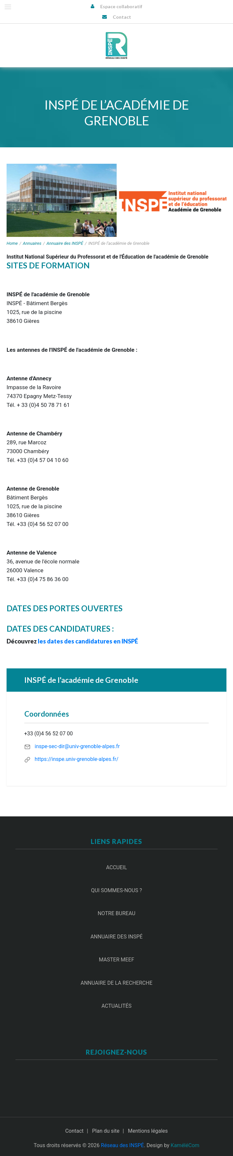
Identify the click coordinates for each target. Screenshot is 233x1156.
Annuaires (32, 243)
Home (12, 243)
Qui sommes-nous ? (116, 890)
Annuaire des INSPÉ (65, 243)
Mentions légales (148, 1131)
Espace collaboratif (121, 6)
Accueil (116, 867)
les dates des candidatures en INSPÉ (88, 641)
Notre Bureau (116, 913)
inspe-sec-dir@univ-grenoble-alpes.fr (77, 746)
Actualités (117, 1006)
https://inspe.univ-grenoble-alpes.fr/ (76, 759)
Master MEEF (116, 959)
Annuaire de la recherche (116, 983)
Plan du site (105, 1131)
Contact (122, 17)
